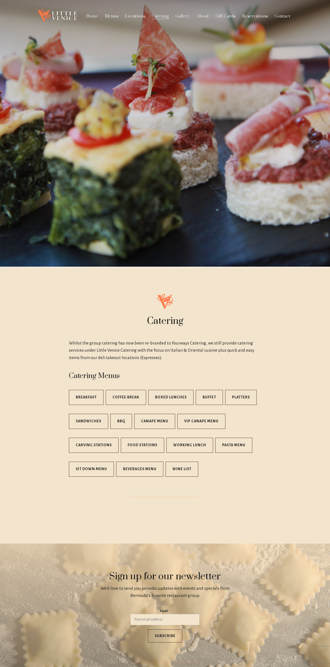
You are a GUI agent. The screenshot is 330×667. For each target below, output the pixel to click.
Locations (135, 16)
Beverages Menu (139, 469)
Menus (112, 16)
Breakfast (86, 397)
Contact (282, 16)
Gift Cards (226, 16)
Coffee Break (126, 397)
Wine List (181, 469)
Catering (160, 16)
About (203, 16)
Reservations (255, 16)
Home (92, 16)
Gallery (182, 16)
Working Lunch (189, 445)
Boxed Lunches (171, 397)
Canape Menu (154, 421)
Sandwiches (88, 421)
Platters (241, 397)
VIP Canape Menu (201, 421)
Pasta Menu (233, 445)
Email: (165, 611)
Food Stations (142, 445)
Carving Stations (94, 445)
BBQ (121, 421)
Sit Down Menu (91, 469)
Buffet (209, 397)
